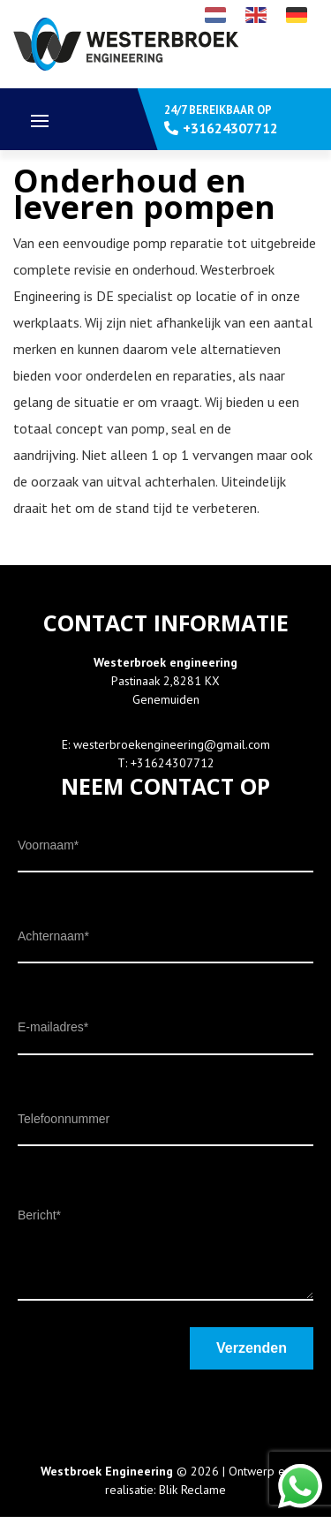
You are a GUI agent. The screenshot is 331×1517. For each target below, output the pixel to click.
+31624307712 (172, 763)
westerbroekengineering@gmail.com (171, 744)
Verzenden (251, 1347)
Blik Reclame (192, 1490)
